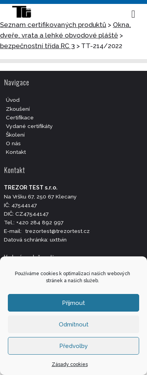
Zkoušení (18, 109)
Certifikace (20, 117)
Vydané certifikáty (29, 126)
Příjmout (73, 302)
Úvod (13, 100)
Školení (15, 135)
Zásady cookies (70, 364)
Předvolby (73, 346)
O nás (13, 143)
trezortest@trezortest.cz (57, 231)
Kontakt (16, 152)
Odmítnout (74, 324)
